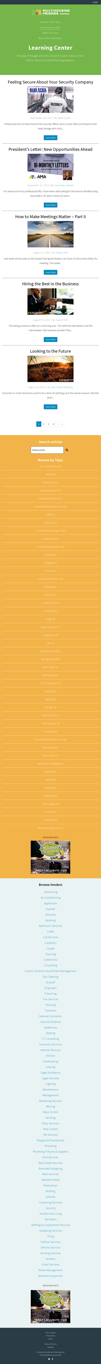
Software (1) (50, 795)
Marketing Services (50, 1101)
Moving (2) (50, 691)
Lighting (50, 1084)
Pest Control (50, 1129)
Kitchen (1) (50, 595)
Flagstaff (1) (50, 562)
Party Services (50, 1123)
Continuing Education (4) (50, 546)
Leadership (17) (50, 603)
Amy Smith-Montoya (62, 387)
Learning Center (50, 27)
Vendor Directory (50, 22)
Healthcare (50, 1027)
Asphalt (50, 909)
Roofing (50, 1191)
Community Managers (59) (50, 530)
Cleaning (50, 954)
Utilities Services (51, 1242)
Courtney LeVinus (64, 185)
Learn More (51, 137)
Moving (50, 1106)
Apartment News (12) (50, 498)
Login (95, 2)
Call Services (50, 937)
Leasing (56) (50, 611)
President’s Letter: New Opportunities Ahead (50, 149)
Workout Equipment (50, 1276)
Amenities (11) (51, 482)
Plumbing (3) (50, 731)
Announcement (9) (50, 490)
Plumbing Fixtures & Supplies (50, 1151)
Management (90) (50, 659)
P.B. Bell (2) (50, 707)
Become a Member (50, 38)
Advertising (50, 892)
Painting (50, 1118)
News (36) (50, 699)
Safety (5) (50, 779)
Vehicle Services (50, 1247)
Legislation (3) (50, 635)
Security (50, 1208)
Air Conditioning (50, 897)
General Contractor (50, 1016)
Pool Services (50, 1157)
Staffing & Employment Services (50, 1225)
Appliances (50, 903)
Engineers (51, 988)
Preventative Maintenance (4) (50, 739)
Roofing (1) (50, 771)
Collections (50, 959)
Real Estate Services (50, 1163)
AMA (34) (50, 474)
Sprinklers (51, 1219)
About (50, 1339)
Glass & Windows (50, 1022)
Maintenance (50, 1089)
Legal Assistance (50, 1072)
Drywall (50, 982)
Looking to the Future (50, 351)
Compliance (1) (50, 538)
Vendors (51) (50, 820)
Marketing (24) (51, 675)
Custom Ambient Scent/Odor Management (50, 971)
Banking (50, 920)
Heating (50, 1033)
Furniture (50, 1010)
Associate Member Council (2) (50, 506)
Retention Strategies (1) (50, 763)
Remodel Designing (50, 1168)
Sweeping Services (50, 1230)
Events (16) (50, 554)
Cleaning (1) (50, 522)
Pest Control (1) (50, 715)
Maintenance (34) (50, 651)
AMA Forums (50, 32)
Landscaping (50, 1061)
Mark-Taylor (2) (50, 667)
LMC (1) (50, 643)
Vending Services (50, 1253)
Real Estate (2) (50, 747)
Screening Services (50, 1202)
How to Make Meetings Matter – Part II (50, 216)
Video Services (50, 1264)
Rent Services (50, 1174)
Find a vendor (50, 1332)
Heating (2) (50, 587)
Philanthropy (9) (50, 723)
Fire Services (50, 999)
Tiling (50, 1236)
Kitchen (50, 1055)
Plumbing (50, 1146)
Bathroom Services (50, 926)
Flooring (50, 1005)
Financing (51, 993)
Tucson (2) (50, 812)
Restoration (50, 1185)
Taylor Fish (62, 252)
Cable (50, 931)
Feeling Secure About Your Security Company (50, 82)
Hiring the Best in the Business (50, 283)
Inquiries (50, 1347)
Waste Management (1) (50, 828)
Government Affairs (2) (50, 579)
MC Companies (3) (50, 683)
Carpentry (51, 943)
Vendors (50, 1259)
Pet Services (50, 1135)
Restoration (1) (50, 755)
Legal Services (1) (50, 627)
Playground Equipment (50, 1140)
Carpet (51, 948)
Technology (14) (50, 803)
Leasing (50, 1067)
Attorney (50, 914)
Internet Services (50, 1050)
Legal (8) (50, 619)
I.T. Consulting (50, 1038)
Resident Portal (51, 1180)
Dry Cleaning (50, 976)
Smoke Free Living (50, 1213)
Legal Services (50, 1078)
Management (51, 1095)
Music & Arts (50, 1112)
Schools (50, 1197)
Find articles (50, 1335)
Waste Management (50, 1270)
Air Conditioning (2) (50, 466)
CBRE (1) (50, 514)
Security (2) (50, 787)
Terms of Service (50, 1344)
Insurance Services (50, 1044)
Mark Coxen (64, 117)
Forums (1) (51, 570)
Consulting (50, 965)
